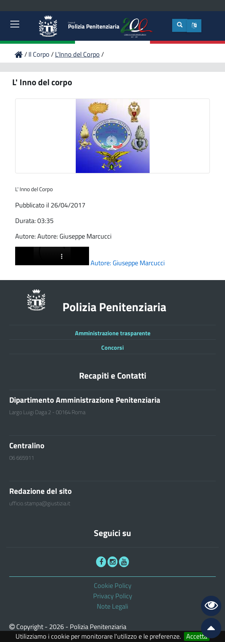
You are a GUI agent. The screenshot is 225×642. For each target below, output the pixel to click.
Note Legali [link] (112, 606)
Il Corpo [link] (39, 54)
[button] (194, 25)
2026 (56, 627)
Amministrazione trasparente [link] (112, 333)
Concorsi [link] (112, 347)
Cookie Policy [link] (113, 586)
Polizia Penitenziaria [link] (93, 26)
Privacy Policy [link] (112, 596)
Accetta (196, 636)
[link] (15, 25)
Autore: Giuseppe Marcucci (128, 263)
